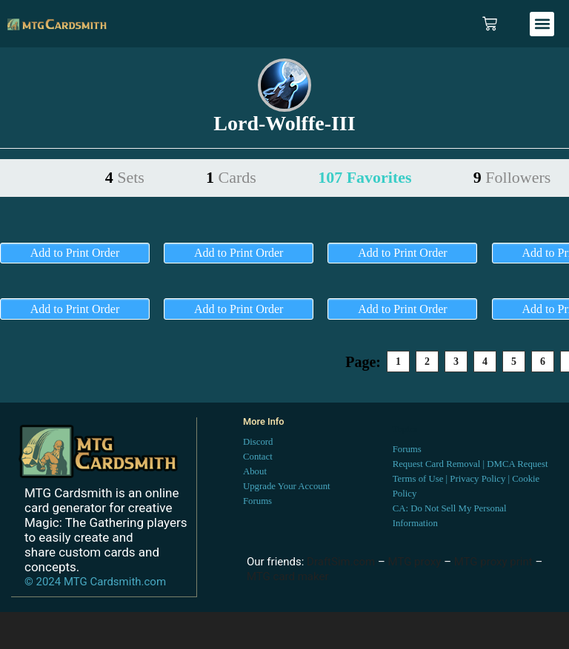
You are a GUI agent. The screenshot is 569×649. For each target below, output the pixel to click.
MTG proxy (415, 561)
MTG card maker (288, 576)
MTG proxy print (493, 561)
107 (364, 177)
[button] (542, 24)
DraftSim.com (341, 561)
